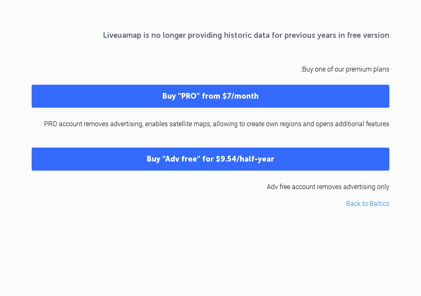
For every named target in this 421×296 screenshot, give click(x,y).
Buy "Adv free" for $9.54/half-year (210, 159)
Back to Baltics (367, 203)
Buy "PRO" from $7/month (210, 96)
